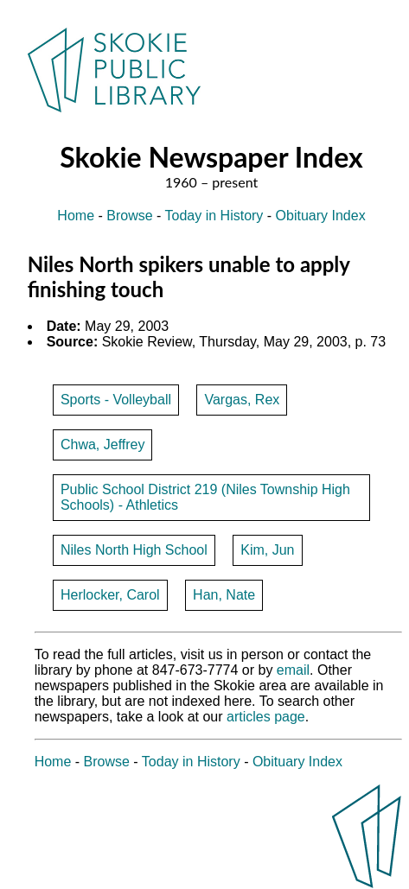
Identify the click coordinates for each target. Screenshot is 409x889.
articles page (266, 716)
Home (75, 215)
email (293, 670)
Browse (129, 215)
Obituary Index (321, 215)
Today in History (214, 215)
